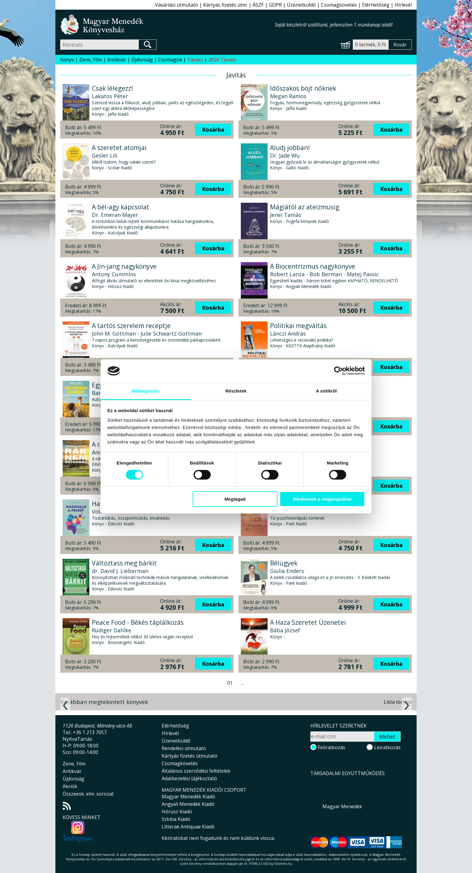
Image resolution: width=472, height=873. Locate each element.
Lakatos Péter (110, 96)
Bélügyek (283, 563)
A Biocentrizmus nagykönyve (312, 266)
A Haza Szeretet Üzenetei (308, 622)
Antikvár (116, 59)
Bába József (285, 630)
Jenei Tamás (285, 214)
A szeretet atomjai (119, 147)
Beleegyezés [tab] (145, 390)
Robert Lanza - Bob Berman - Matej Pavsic (324, 274)
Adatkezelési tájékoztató (189, 778)
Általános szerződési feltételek (196, 771)
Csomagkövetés (339, 5)
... (242, 683)
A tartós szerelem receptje (131, 325)
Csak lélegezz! (112, 88)
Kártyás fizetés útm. (225, 5)
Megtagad (235, 499)
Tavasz (195, 59)
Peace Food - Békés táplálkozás (138, 622)
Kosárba (213, 129)
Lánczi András (288, 333)
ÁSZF (258, 5)
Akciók (70, 786)
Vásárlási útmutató (176, 5)
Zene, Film (90, 59)
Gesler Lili (104, 155)
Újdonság (142, 59)
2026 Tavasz (222, 59)
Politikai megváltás (298, 325)
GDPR (275, 5)
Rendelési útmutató (184, 748)
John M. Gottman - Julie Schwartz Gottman (147, 333)
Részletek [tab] (236, 390)
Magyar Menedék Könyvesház (167, 24)
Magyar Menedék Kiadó (188, 796)
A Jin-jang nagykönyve (124, 266)
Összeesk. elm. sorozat (88, 793)
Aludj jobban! (290, 147)
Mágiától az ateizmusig (304, 207)
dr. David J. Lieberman (120, 570)
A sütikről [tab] (326, 390)
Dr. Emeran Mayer (115, 214)
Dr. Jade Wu (285, 155)
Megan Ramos (288, 96)
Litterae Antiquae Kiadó (188, 826)
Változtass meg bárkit (124, 563)
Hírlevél (403, 5)
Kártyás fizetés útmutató (189, 756)
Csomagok (170, 59)
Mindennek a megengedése (322, 499)
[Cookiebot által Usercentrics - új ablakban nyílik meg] (338, 370)
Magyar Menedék (342, 806)
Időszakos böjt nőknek (303, 88)
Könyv (67, 59)
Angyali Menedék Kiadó (188, 804)
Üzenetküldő (301, 5)
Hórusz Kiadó (177, 811)
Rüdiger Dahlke (111, 630)
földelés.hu (283, 863)
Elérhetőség (376, 5)
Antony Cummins (114, 274)
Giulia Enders (287, 570)
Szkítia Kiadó (176, 819)
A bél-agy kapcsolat (120, 207)
